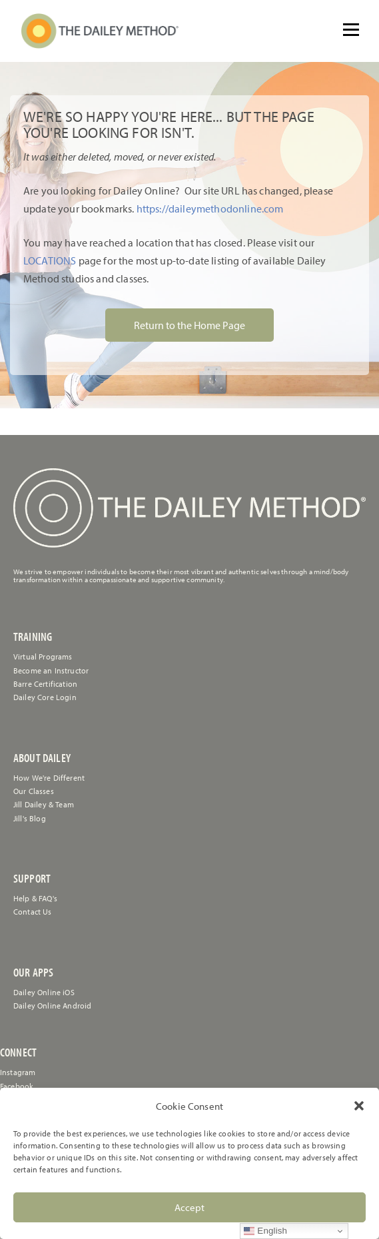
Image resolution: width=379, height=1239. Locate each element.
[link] (100, 31)
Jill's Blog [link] (29, 818)
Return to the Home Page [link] (189, 325)
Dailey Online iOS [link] (44, 992)
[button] (359, 1105)
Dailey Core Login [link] (45, 697)
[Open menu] (351, 30)
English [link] (265, 1231)
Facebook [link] (16, 1086)
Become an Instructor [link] (51, 670)
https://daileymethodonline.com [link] (210, 208)
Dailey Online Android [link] (52, 1006)
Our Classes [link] (33, 791)
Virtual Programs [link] (43, 656)
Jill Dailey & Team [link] (43, 804)
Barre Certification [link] (45, 684)
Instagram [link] (17, 1072)
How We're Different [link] (49, 778)
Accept (189, 1207)
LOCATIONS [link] (49, 260)
